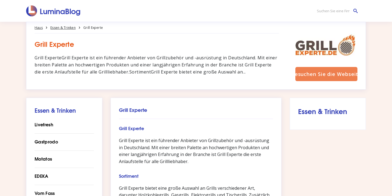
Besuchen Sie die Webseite (326, 74)
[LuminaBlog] (53, 11)
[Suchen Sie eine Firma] (335, 11)
